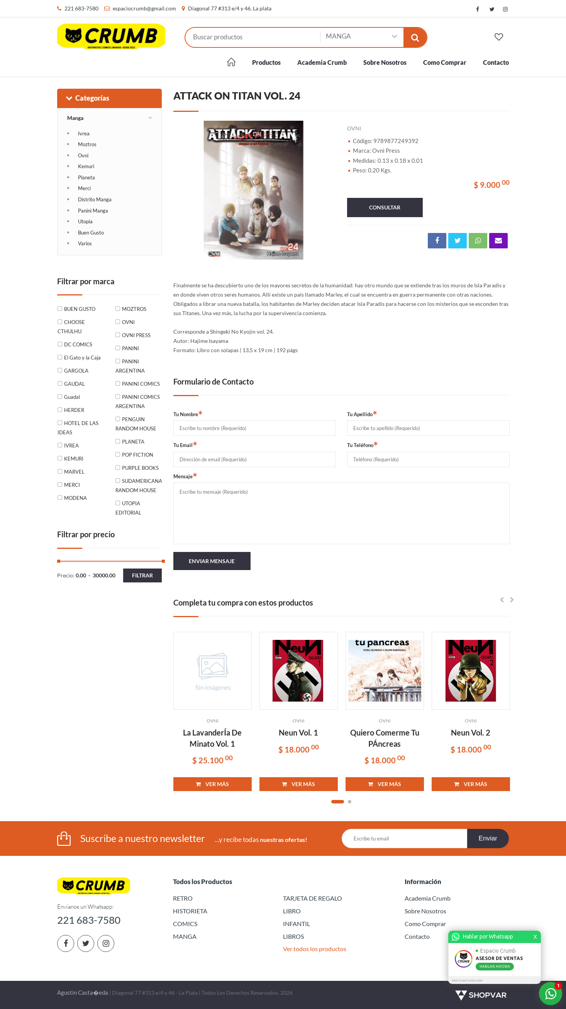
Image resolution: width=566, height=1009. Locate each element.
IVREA (71, 445)
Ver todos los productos (314, 948)
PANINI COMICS (141, 384)
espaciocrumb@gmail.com (144, 8)
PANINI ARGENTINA (130, 366)
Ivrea (84, 133)
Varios (85, 243)
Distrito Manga (95, 199)
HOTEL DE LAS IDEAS (78, 427)
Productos (266, 62)
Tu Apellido (362, 414)
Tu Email (185, 445)
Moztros (87, 144)
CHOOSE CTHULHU (71, 326)
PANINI (130, 348)
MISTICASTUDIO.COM (468, 980)
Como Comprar (444, 62)
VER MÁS (212, 784)
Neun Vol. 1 (298, 732)
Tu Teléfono (362, 445)
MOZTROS (134, 309)
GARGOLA (76, 371)
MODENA (75, 498)
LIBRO (292, 911)
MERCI (72, 485)
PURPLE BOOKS (140, 468)
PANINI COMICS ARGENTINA (137, 401)
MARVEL (74, 472)
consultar (384, 207)
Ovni (83, 155)
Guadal (72, 397)
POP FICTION (137, 455)
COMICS (185, 923)
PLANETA (133, 442)
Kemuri (86, 166)
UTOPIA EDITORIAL (128, 508)
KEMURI (73, 459)
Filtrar (142, 575)
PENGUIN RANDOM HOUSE (135, 424)
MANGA (185, 936)
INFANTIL (296, 923)
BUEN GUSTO (79, 309)
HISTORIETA (190, 911)
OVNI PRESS (136, 335)
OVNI (128, 322)
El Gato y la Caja (82, 357)
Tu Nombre (188, 414)
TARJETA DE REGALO (312, 898)
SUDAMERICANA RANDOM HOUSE (138, 485)
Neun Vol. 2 (470, 732)
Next (326, 190)
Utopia (85, 221)
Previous (183, 190)
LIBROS (293, 936)
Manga (75, 118)
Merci (84, 188)
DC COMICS (78, 344)
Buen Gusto (91, 232)
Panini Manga (93, 211)
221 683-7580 (81, 8)
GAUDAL (74, 384)
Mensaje (185, 476)
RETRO (183, 898)
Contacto (496, 62)
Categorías (87, 98)
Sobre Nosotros (385, 62)
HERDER (74, 410)
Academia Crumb (322, 62)
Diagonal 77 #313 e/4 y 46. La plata (229, 8)
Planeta (86, 177)
